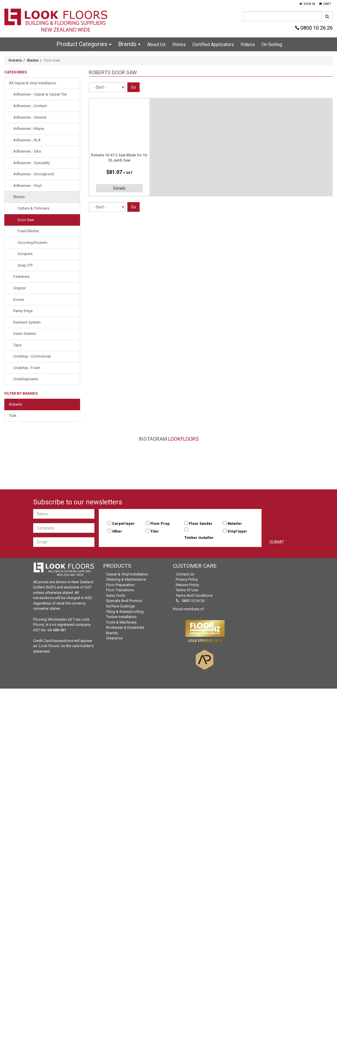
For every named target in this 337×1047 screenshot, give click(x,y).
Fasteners (21, 276)
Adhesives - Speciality (31, 163)
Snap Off (25, 265)
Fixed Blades (28, 231)
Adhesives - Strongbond (33, 174)
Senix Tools (115, 595)
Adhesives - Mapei (28, 128)
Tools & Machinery (121, 622)
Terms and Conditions (194, 595)
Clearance (114, 638)
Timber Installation (121, 617)
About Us (156, 44)
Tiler (154, 531)
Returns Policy (187, 585)
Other (117, 531)
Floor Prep (160, 523)
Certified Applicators (213, 44)
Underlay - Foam (26, 368)
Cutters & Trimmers (33, 208)
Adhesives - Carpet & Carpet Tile (40, 94)
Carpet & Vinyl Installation (127, 574)
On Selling (272, 44)
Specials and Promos (124, 600)
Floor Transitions (120, 590)
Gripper (19, 288)
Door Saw (26, 220)
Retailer (235, 523)
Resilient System (27, 322)
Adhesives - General (29, 117)
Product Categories (83, 44)
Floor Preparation (120, 585)
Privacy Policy (187, 579)
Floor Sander (201, 523)
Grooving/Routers (32, 242)
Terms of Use (187, 590)
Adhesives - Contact (30, 106)
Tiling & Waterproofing (124, 611)
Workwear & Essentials (125, 627)
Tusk (13, 415)
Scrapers (25, 254)
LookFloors (183, 439)
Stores (179, 44)
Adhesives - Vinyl (27, 185)
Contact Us (185, 574)
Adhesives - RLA (27, 140)
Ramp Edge (23, 311)
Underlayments (25, 379)
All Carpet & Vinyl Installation (32, 83)
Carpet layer (123, 523)
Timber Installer (199, 537)
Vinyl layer (237, 531)
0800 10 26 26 (314, 28)
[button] (307, 4)
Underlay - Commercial (32, 356)
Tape (17, 345)
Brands (129, 44)
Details (119, 188)
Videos (248, 44)
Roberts (15, 60)
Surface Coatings (120, 606)
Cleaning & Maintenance (126, 579)
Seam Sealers (24, 333)
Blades (33, 60)
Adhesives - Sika (27, 151)
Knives (18, 299)
